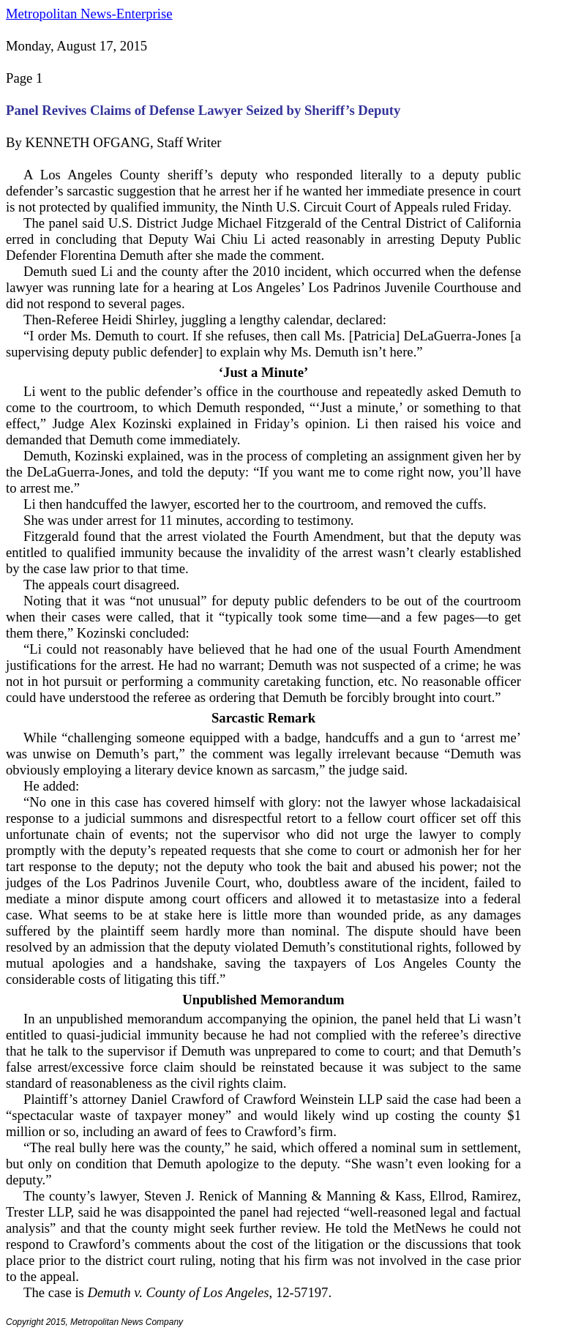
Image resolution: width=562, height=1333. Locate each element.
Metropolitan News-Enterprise (89, 13)
